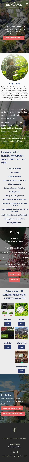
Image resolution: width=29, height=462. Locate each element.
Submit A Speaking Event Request (13, 413)
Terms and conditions (14, 447)
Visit (7, 323)
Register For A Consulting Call (13, 37)
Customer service (14, 444)
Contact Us (14, 279)
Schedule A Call (14, 274)
